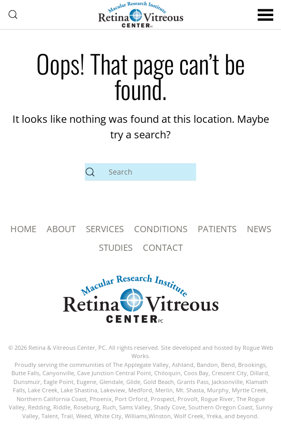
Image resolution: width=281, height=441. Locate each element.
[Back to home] (140, 14)
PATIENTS (217, 229)
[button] (13, 14)
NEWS (259, 229)
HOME (23, 229)
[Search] (140, 172)
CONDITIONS (160, 229)
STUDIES (115, 247)
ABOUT (61, 229)
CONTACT (163, 247)
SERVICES (105, 229)
